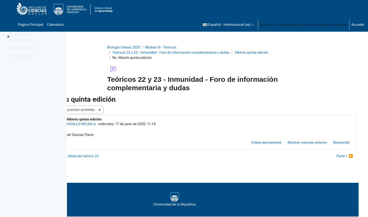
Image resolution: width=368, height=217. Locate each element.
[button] (228, 25)
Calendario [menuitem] (55, 24)
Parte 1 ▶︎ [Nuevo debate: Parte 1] (340, 156)
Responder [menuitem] (336, 143)
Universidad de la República (204, 200)
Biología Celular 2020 (136, 47)
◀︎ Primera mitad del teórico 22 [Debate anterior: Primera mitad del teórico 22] (104, 156)
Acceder (357, 24)
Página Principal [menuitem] (30, 24)
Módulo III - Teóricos (174, 47)
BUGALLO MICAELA (110, 124)
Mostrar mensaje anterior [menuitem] (302, 143)
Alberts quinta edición (266, 53)
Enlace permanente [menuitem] (262, 143)
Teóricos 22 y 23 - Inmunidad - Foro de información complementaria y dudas (184, 53)
